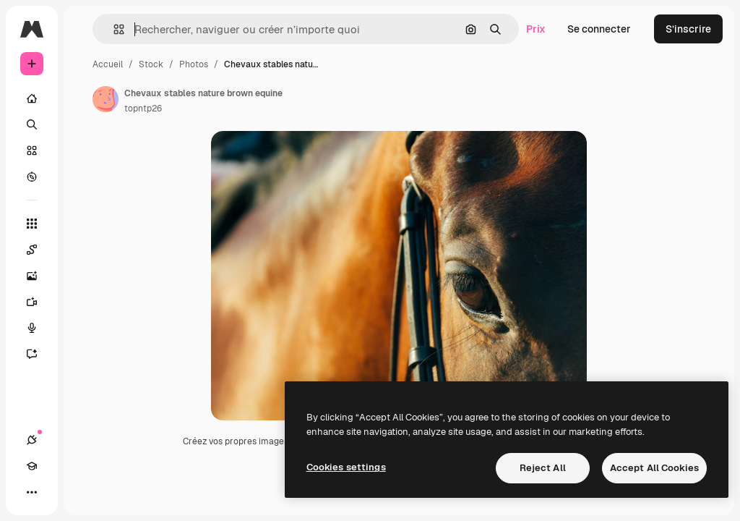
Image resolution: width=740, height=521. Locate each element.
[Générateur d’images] (39, 275)
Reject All (543, 468)
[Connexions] (31, 440)
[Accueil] (31, 98)
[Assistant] (39, 353)
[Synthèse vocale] (39, 327)
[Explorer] (31, 176)
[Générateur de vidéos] (39, 301)
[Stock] (31, 150)
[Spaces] (39, 249)
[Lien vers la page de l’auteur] (105, 99)
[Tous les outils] (31, 223)
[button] (113, 29)
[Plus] (31, 492)
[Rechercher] (31, 124)
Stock (151, 64)
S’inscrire (688, 28)
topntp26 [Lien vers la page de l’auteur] (143, 108)
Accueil (107, 64)
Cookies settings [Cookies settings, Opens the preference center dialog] (346, 467)
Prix (536, 28)
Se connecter (599, 28)
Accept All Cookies (654, 468)
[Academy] (31, 466)
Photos (193, 64)
